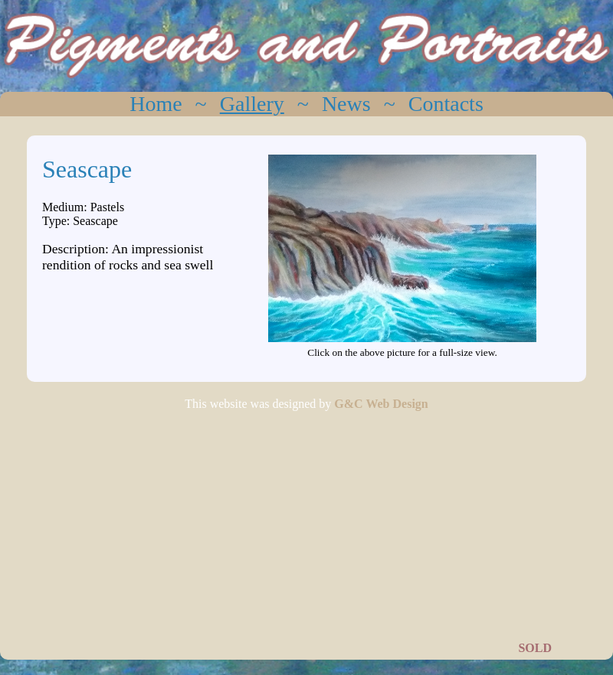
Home (155, 104)
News (346, 104)
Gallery (252, 104)
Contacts (446, 104)
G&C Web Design (381, 403)
